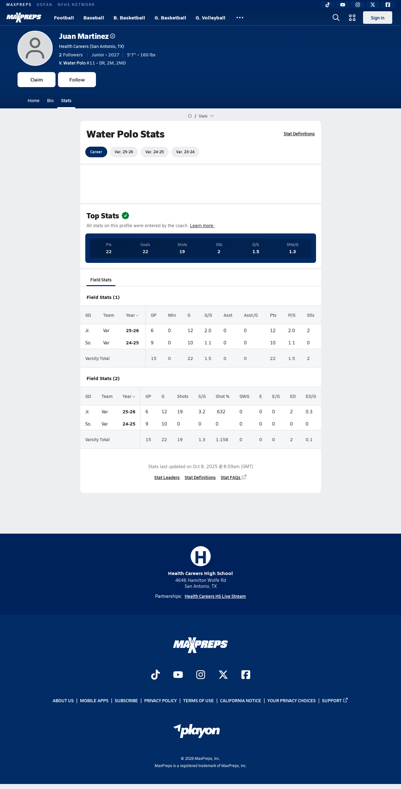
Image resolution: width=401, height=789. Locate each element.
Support (335, 701)
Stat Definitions (299, 133)
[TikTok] (328, 4)
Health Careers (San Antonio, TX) (91, 46)
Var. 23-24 (185, 151)
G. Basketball (170, 17)
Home (34, 100)
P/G (291, 315)
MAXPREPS (19, 4)
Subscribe (126, 701)
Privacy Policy (160, 701)
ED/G (310, 396)
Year (132, 315)
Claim (36, 79)
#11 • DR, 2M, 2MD (92, 63)
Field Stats (101, 279)
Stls (310, 315)
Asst (228, 315)
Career (96, 151)
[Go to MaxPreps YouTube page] (178, 675)
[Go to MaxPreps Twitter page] (223, 675)
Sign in (377, 17)
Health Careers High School (200, 561)
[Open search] (336, 17)
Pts (273, 315)
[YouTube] (343, 4)
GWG (244, 396)
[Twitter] (373, 4)
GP (153, 315)
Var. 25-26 (124, 151)
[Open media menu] (352, 17)
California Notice (240, 701)
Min (172, 315)
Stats (66, 100)
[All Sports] (240, 17)
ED (292, 396)
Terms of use (198, 701)
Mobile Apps (94, 701)
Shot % (223, 396)
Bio (50, 100)
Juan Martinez (87, 36)
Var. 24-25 (154, 151)
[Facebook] (388, 4)
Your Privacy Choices (291, 700)
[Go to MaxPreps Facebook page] (246, 675)
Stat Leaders (167, 477)
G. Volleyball (210, 17)
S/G (201, 396)
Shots (182, 396)
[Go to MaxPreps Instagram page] (201, 675)
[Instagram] (358, 4)
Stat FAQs (234, 477)
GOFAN (45, 4)
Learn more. (202, 225)
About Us (63, 701)
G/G (208, 315)
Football (64, 17)
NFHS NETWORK (76, 4)
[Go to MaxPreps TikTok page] (155, 675)
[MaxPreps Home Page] (189, 116)
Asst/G (251, 315)
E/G (276, 396)
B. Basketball (129, 17)
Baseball (93, 17)
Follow (77, 79)
